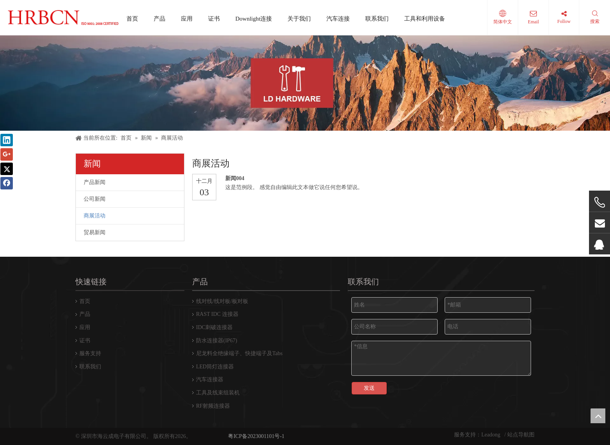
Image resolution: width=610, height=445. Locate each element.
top (598, 415)
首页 (132, 19)
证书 (214, 19)
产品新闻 (94, 182)
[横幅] (305, 83)
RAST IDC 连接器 (217, 314)
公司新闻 (94, 199)
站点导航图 (521, 435)
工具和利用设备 (424, 19)
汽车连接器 (209, 379)
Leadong (491, 435)
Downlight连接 (253, 19)
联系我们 (377, 19)
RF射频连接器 (213, 406)
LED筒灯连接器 (215, 367)
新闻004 (234, 178)
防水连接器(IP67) (216, 340)
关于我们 (299, 19)
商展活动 (94, 216)
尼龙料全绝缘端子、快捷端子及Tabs (239, 353)
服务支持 (90, 353)
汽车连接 (338, 19)
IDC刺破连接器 (214, 327)
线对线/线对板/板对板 (222, 301)
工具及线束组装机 (218, 393)
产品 (159, 19)
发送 (369, 388)
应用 (187, 19)
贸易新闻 (94, 232)
